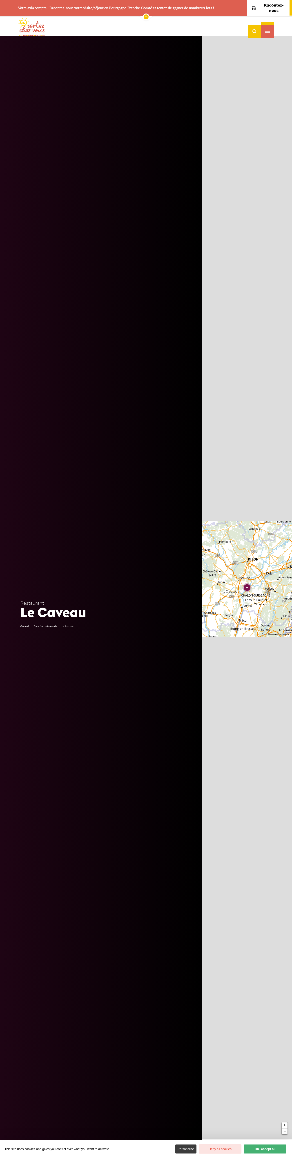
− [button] (284, 135)
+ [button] (284, 129)
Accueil (24, 626)
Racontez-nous (268, 8)
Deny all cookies (220, 1149)
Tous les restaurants (45, 626)
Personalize (186, 1149)
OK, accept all (265, 1149)
